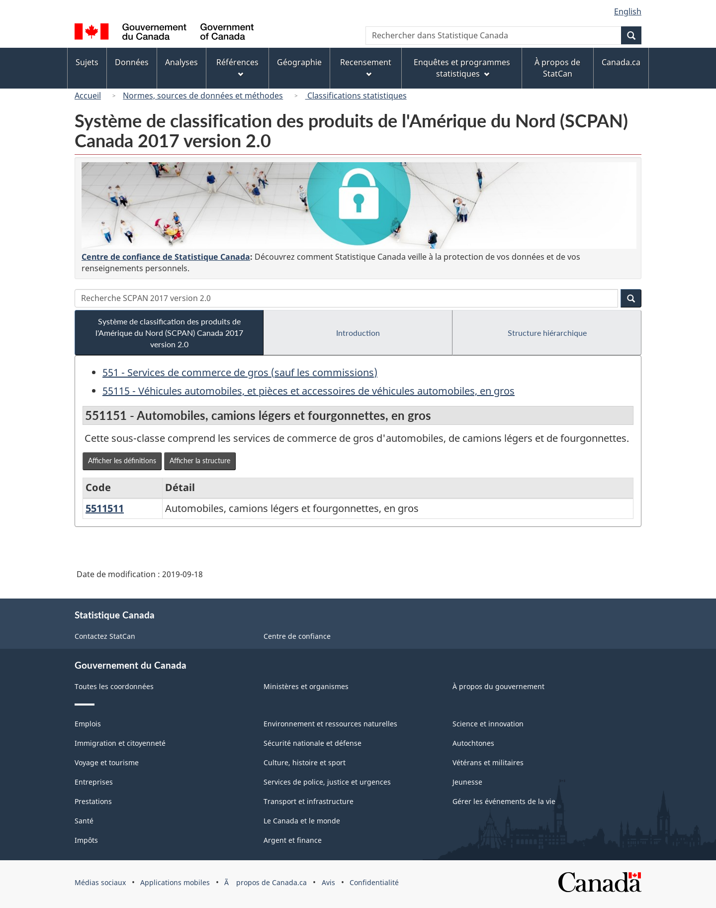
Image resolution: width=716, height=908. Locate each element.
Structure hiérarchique (547, 332)
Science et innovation (488, 723)
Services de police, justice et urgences (327, 782)
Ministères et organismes (306, 686)
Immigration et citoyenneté (120, 743)
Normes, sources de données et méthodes (203, 95)
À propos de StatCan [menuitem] (557, 68)
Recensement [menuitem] (365, 67)
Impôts (86, 840)
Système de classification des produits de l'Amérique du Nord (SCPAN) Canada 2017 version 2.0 (169, 332)
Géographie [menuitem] (299, 62)
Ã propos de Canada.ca (265, 882)
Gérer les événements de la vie (503, 801)
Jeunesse (467, 782)
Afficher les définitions (122, 460)
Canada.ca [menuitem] (621, 62)
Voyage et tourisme (107, 762)
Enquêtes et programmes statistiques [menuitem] (462, 68)
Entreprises (94, 782)
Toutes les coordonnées (114, 686)
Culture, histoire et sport (305, 762)
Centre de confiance (297, 636)
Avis (328, 882)
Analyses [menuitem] (181, 62)
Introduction (358, 332)
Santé (84, 820)
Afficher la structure (200, 460)
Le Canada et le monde (302, 820)
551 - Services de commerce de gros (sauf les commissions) (239, 372)
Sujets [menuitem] (87, 62)
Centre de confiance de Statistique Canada (166, 256)
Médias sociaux (100, 882)
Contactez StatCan (105, 636)
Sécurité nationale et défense (312, 743)
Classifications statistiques (356, 95)
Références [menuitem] (237, 67)
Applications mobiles (175, 882)
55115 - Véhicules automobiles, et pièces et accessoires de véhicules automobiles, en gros (308, 391)
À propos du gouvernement (498, 686)
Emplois (88, 723)
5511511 (105, 508)
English (627, 11)
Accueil (88, 95)
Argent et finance (293, 840)
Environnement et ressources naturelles (330, 723)
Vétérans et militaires (488, 762)
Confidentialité (374, 882)
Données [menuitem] (132, 62)
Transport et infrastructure (309, 801)
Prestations (93, 801)
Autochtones (473, 743)
